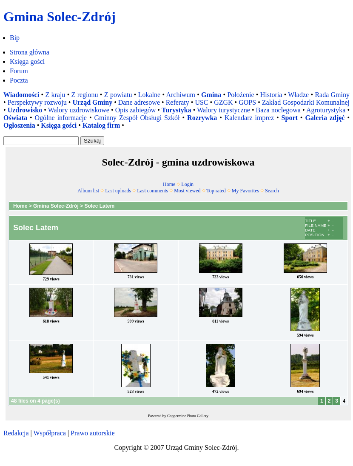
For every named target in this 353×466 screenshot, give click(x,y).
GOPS (247, 102)
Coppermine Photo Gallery (187, 416)
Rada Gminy (332, 94)
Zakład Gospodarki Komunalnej (306, 102)
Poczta (19, 80)
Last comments (152, 191)
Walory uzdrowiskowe (78, 110)
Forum (19, 70)
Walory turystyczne (223, 110)
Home (169, 184)
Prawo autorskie (93, 433)
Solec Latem (99, 206)
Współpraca (49, 433)
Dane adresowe (139, 102)
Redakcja (16, 433)
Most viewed (187, 191)
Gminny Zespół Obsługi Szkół (137, 117)
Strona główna (29, 52)
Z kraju (55, 94)
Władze (298, 94)
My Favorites (245, 191)
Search (272, 191)
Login (187, 184)
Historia (271, 94)
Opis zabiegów (135, 110)
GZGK (223, 102)
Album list (88, 191)
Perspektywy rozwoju (37, 102)
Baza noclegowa (278, 110)
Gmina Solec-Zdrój (56, 206)
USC (201, 102)
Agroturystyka (325, 110)
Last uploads (118, 191)
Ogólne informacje (61, 117)
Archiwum (180, 94)
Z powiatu (118, 94)
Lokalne (149, 94)
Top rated (215, 191)
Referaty (177, 102)
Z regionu (84, 94)
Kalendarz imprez (249, 117)
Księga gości (27, 61)
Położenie (240, 94)
